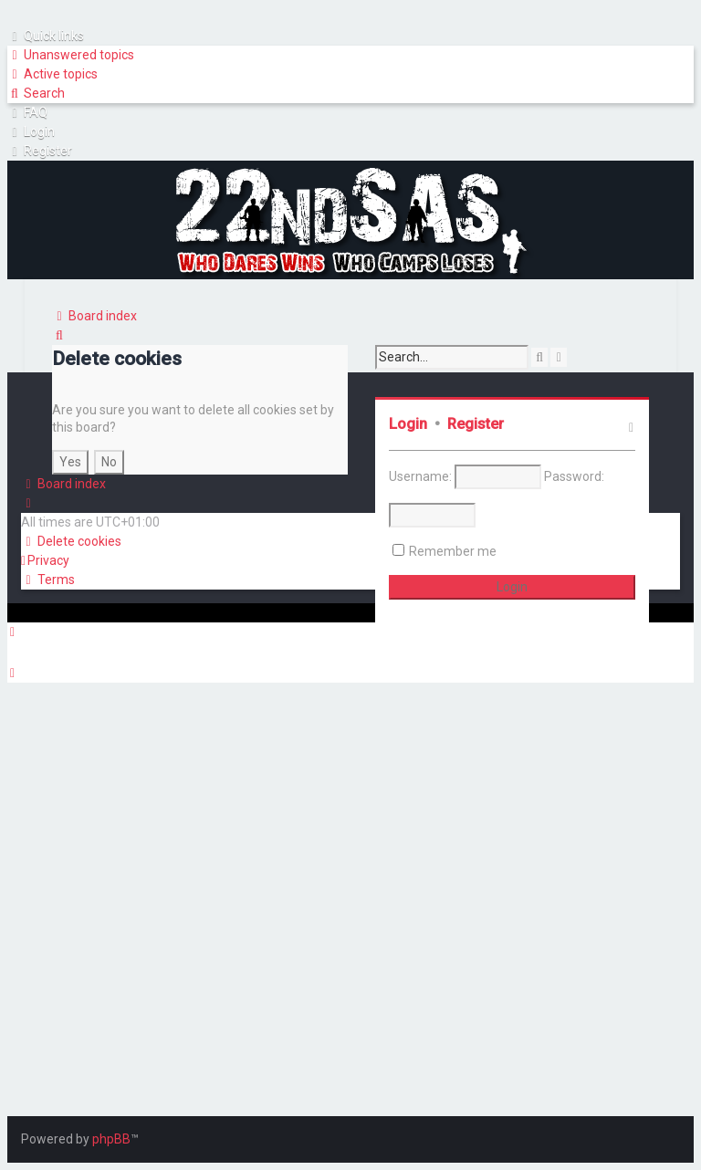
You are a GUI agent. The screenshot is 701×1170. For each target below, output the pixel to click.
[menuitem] (70, 55)
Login (408, 424)
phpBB (111, 1139)
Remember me (453, 551)
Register (475, 424)
